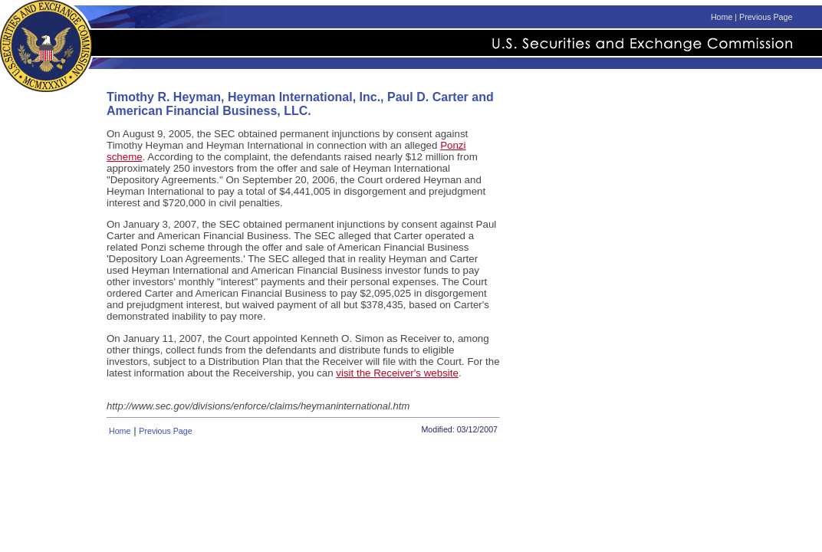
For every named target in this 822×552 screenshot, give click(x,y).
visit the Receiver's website (397, 373)
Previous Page (765, 16)
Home (721, 16)
